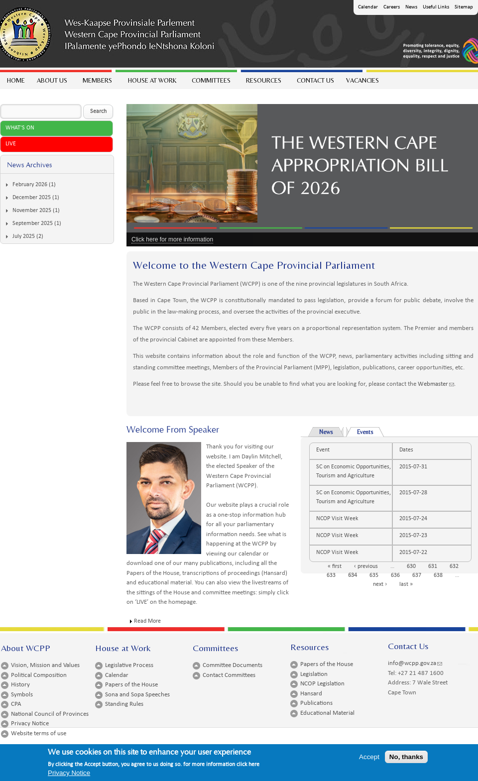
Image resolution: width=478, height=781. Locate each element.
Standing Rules (124, 704)
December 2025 (31, 198)
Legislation (314, 674)
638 (438, 575)
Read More (147, 621)
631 (432, 566)
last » (406, 584)
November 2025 (31, 211)
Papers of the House (131, 684)
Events (370, 431)
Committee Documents (232, 665)
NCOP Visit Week (337, 519)
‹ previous (366, 566)
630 (411, 566)
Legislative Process (129, 665)
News (411, 7)
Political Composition (39, 675)
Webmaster (436, 384)
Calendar (368, 7)
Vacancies (362, 80)
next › (380, 584)
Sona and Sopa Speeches (137, 694)
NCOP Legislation (322, 683)
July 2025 (23, 236)
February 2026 (29, 185)
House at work (151, 83)
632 (454, 566)
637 (416, 575)
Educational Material (327, 713)
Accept (369, 757)
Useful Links (436, 7)
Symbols (22, 694)
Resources (263, 83)
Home (16, 80)
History (20, 684)
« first (335, 566)
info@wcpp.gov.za (415, 663)
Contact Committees (229, 675)
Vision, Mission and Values (45, 665)
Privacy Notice (30, 723)
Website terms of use (38, 733)
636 (395, 575)
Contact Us (315, 80)
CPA (16, 704)
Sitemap (464, 7)
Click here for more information (172, 239)
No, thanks (406, 757)
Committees (210, 83)
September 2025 (32, 223)
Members (97, 83)
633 (331, 575)
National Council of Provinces (50, 714)
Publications (316, 703)
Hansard (311, 693)
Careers (391, 7)
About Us (51, 83)
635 (373, 575)
